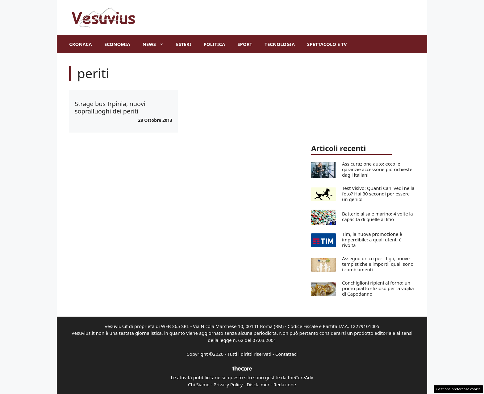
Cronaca (80, 44)
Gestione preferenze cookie (458, 389)
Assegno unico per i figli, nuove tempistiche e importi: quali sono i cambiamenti (377, 264)
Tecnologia (280, 44)
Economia (117, 44)
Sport (244, 44)
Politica (214, 44)
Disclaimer (258, 384)
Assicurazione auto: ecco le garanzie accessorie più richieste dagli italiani (377, 169)
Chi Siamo (199, 384)
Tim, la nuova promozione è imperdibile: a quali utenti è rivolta (372, 239)
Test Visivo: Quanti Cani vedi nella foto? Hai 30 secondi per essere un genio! (378, 193)
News (156, 44)
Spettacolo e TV (327, 44)
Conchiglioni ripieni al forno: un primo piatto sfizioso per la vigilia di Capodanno (378, 288)
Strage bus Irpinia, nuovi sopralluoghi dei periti (110, 107)
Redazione (284, 384)
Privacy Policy (228, 384)
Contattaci (286, 354)
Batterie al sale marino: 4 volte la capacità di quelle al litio (377, 216)
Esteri (183, 44)
